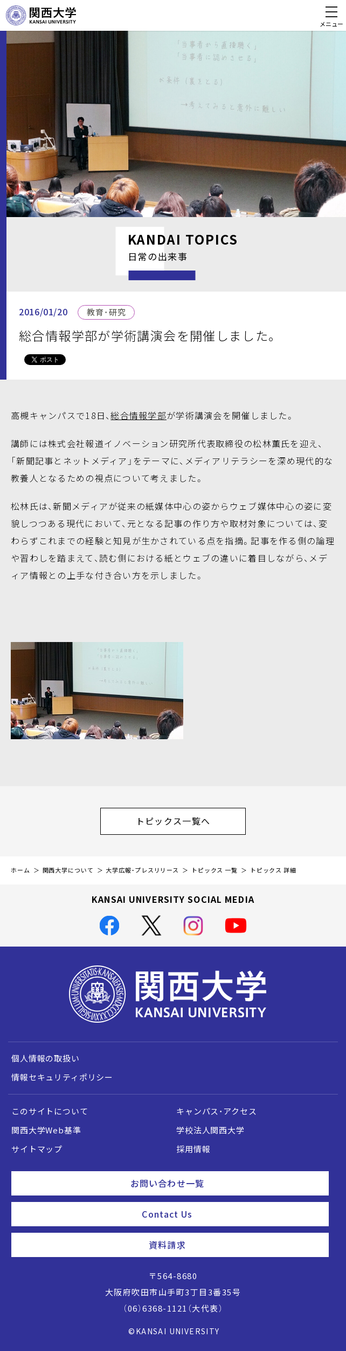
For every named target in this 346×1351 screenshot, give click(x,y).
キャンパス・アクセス (216, 1111)
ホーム (20, 870)
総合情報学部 (138, 415)
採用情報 (193, 1149)
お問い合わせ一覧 (225, 1183)
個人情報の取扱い (45, 1058)
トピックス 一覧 (214, 870)
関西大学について (68, 870)
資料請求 (234, 1244)
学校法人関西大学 (210, 1130)
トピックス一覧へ (191, 820)
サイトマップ (37, 1149)
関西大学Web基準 (46, 1130)
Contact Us (231, 1213)
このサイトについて (49, 1111)
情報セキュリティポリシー (62, 1077)
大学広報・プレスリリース (142, 870)
